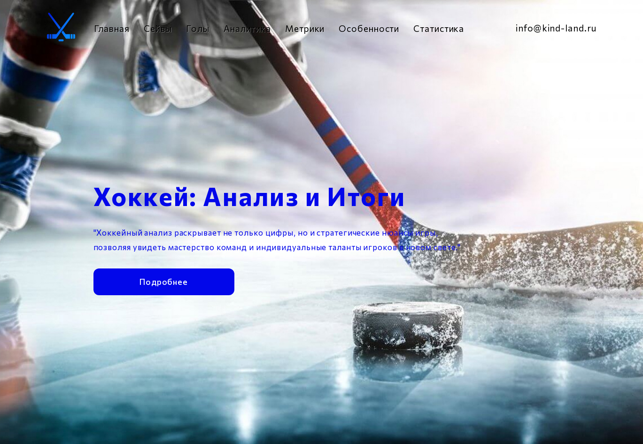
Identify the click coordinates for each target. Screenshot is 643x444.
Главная (112, 28)
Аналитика (247, 28)
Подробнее (163, 280)
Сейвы (158, 28)
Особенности (369, 28)
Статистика (438, 28)
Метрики (305, 28)
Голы (197, 28)
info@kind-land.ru (556, 28)
